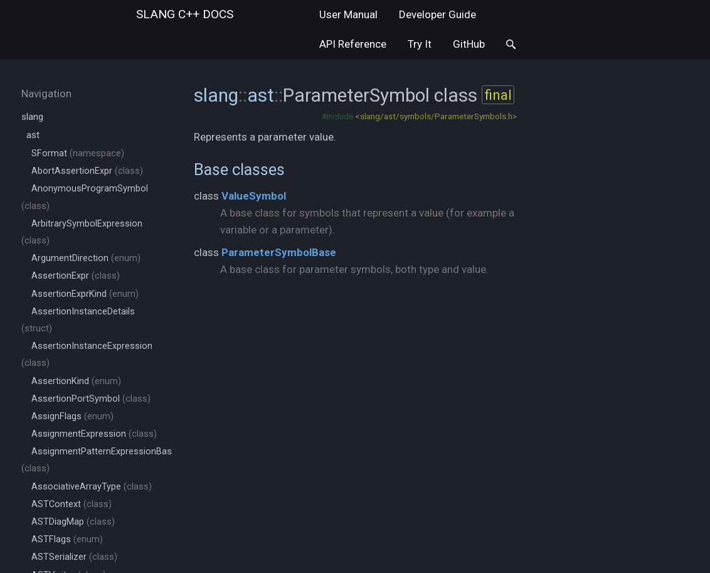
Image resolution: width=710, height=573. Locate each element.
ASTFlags (67, 539)
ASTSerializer (74, 557)
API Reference (352, 44)
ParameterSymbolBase (278, 252)
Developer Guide (437, 14)
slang (184, 14)
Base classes (239, 169)
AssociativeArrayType (91, 486)
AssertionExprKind (85, 294)
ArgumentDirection (85, 258)
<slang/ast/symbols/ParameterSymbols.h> (436, 116)
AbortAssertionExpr (87, 171)
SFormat (77, 153)
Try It (420, 44)
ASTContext (71, 504)
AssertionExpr (75, 275)
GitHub (469, 44)
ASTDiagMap (73, 522)
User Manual (348, 14)
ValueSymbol (253, 196)
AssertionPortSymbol (91, 399)
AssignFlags (72, 416)
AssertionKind (76, 381)
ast (33, 135)
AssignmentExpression (94, 434)
